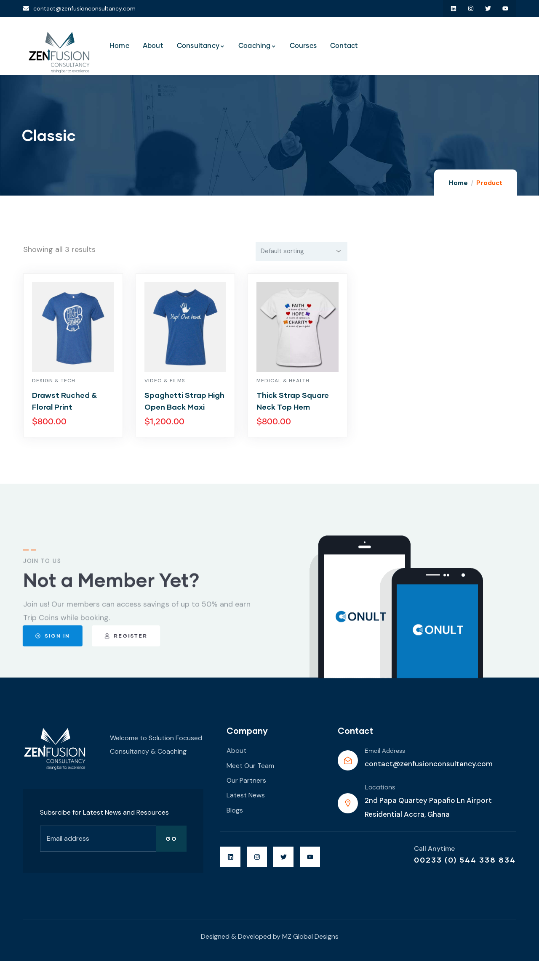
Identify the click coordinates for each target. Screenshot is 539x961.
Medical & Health (283, 380)
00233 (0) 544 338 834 (465, 859)
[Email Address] (348, 760)
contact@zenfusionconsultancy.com (429, 763)
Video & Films (164, 380)
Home (458, 183)
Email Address (385, 751)
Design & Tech (53, 380)
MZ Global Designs (310, 936)
